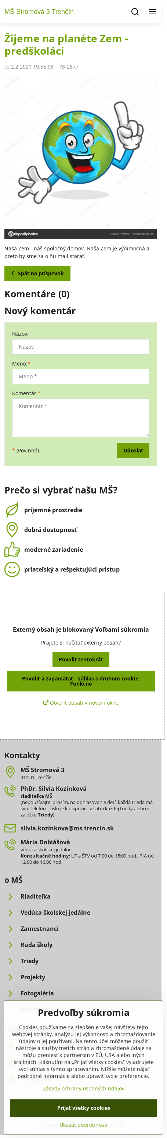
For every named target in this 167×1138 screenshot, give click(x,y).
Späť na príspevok (36, 273)
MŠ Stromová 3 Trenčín (39, 11)
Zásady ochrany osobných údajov (83, 1107)
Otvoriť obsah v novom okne (81, 702)
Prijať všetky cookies (83, 1126)
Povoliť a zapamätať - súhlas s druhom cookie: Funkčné (81, 681)
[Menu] (152, 11)
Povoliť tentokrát (81, 659)
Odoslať (133, 450)
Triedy (45, 814)
